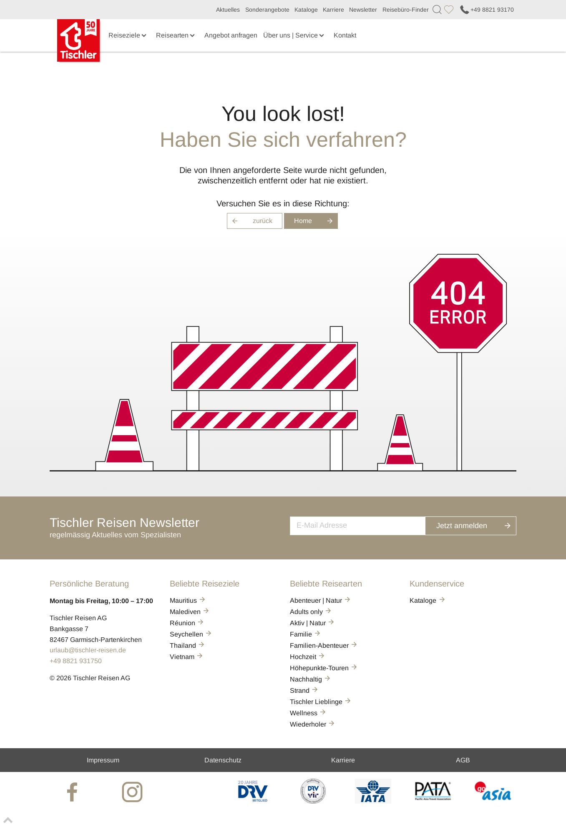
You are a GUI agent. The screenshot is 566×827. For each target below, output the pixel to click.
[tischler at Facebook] (73, 791)
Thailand (188, 645)
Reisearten (176, 35)
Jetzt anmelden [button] (478, 524)
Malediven (190, 611)
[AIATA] (373, 801)
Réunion (187, 623)
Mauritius (188, 600)
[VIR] (313, 801)
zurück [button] (249, 221)
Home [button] (316, 221)
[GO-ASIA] (493, 801)
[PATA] (433, 801)
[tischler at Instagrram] (133, 791)
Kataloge (306, 9)
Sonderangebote (267, 9)
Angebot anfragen (230, 35)
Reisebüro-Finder (405, 9)
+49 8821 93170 (486, 9)
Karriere (333, 9)
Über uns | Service (294, 35)
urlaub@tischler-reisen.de (88, 650)
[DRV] (253, 801)
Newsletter (363, 9)
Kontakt (345, 35)
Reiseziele (128, 35)
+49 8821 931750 (76, 660)
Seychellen (191, 634)
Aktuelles (228, 9)
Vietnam (187, 656)
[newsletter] (366, 524)
